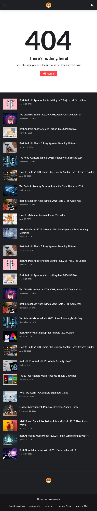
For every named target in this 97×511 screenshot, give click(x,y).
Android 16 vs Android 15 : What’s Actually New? (45, 361)
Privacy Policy (64, 506)
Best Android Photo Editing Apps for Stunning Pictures (47, 143)
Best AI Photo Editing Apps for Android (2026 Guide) (46, 332)
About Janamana (17, 506)
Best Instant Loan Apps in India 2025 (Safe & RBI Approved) (50, 200)
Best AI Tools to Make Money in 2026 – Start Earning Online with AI (54, 435)
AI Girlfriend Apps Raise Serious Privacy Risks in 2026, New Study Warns (53, 423)
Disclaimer (49, 506)
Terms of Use (81, 506)
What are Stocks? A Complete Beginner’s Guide (43, 392)
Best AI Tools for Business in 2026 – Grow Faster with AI (48, 450)
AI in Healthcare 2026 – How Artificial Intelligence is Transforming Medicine (53, 231)
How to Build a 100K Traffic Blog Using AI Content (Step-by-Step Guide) (56, 172)
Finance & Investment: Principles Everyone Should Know (48, 407)
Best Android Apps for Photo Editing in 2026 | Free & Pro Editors (52, 100)
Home (48, 73)
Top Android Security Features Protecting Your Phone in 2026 (51, 186)
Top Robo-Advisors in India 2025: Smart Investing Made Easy (50, 157)
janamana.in (54, 499)
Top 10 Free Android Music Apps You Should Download (47, 375)
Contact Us (34, 506)
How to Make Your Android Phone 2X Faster (42, 215)
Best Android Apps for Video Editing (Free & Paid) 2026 (48, 128)
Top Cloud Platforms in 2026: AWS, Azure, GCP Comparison (50, 114)
